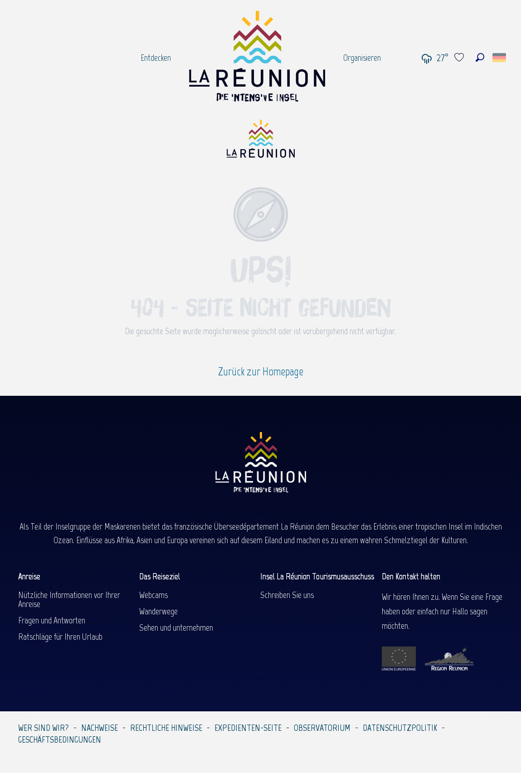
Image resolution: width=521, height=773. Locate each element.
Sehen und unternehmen (176, 627)
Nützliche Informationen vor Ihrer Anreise (69, 599)
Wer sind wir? (43, 727)
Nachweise (99, 727)
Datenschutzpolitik (400, 727)
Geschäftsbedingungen (59, 739)
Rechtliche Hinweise (166, 727)
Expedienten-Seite (248, 727)
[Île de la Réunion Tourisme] (261, 142)
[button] (480, 57)
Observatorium (322, 727)
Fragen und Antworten (51, 620)
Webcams (153, 594)
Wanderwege (158, 611)
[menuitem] (155, 57)
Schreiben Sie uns (287, 594)
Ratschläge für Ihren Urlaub (60, 636)
